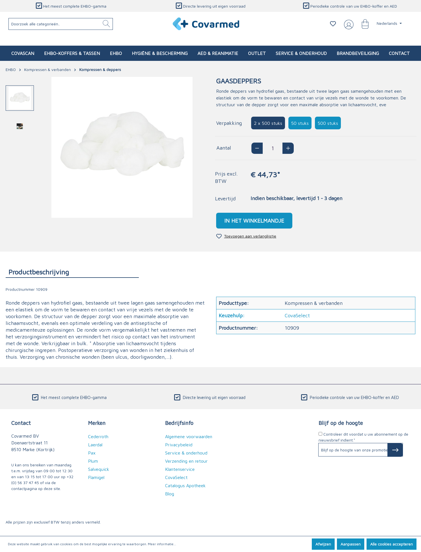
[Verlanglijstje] (332, 23)
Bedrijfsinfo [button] (179, 423)
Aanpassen (351, 544)
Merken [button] (97, 423)
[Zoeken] (106, 24)
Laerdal (95, 444)
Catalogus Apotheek (185, 485)
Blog (169, 493)
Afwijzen (323, 544)
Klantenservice (180, 469)
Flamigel (96, 477)
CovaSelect (176, 477)
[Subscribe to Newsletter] (395, 450)
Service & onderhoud (186, 452)
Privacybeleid (178, 444)
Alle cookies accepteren (391, 544)
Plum (93, 461)
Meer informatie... (162, 544)
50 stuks (300, 123)
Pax (92, 452)
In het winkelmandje (254, 220)
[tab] (72, 272)
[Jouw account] (347, 24)
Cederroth (98, 436)
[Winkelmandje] (362, 23)
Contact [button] (21, 423)
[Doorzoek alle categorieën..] (61, 24)
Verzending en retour (186, 461)
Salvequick (98, 469)
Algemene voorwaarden (188, 436)
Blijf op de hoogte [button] (341, 423)
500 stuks (328, 123)
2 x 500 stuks (268, 123)
